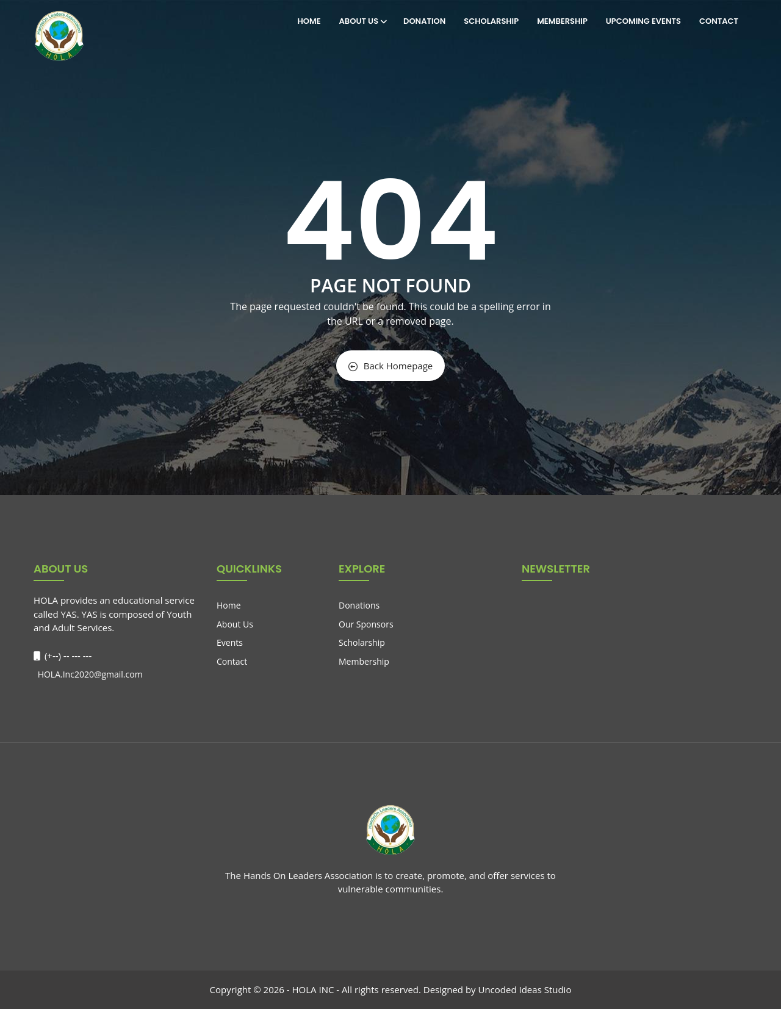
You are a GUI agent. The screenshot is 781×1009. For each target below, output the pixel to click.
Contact (718, 21)
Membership (562, 21)
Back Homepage (390, 366)
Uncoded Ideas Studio (524, 989)
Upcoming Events (643, 21)
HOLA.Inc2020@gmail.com (89, 674)
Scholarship (491, 21)
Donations (359, 605)
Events (230, 642)
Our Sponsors (366, 624)
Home (308, 21)
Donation (424, 21)
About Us (362, 21)
